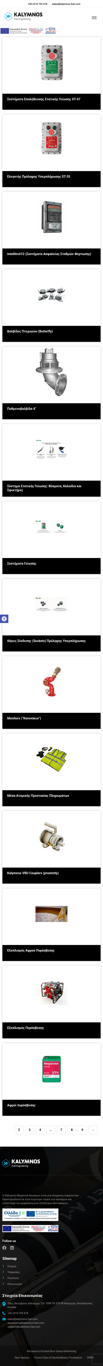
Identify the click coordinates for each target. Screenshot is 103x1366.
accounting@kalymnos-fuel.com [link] (26, 1322)
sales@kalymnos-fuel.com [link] (66, 4)
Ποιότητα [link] (13, 1278)
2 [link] (19, 1130)
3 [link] (29, 1130)
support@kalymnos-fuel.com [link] (24, 1326)
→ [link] (93, 1130)
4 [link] (40, 1130)
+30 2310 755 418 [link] (37, 4)
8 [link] (72, 1130)
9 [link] (82, 1130)
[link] (4, 619)
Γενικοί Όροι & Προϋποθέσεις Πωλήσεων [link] (58, 1357)
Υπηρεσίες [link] (14, 1272)
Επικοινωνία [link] (15, 1284)
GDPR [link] (90, 1357)
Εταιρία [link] (12, 1266)
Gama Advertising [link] (66, 1351)
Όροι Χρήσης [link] (22, 1357)
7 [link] (61, 1130)
